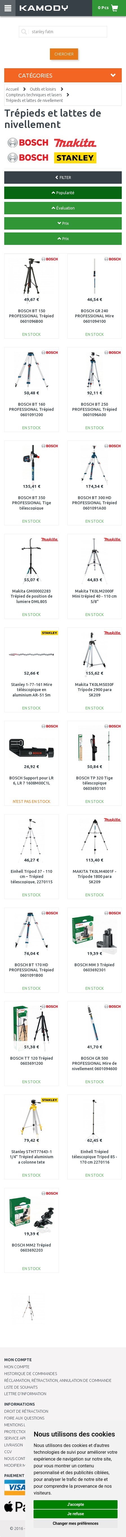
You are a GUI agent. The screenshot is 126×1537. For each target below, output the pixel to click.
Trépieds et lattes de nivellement (34, 100)
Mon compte (17, 1367)
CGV (8, 1452)
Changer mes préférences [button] (75, 1523)
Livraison (13, 1445)
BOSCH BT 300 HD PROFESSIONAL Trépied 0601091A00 (94, 502)
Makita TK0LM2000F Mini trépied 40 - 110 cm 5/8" (94, 596)
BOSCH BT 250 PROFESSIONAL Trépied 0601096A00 (94, 409)
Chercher (64, 54)
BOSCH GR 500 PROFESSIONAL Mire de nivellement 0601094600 (94, 1063)
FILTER (63, 177)
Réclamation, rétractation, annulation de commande (58, 1380)
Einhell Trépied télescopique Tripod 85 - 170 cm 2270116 (94, 1156)
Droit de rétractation (26, 1411)
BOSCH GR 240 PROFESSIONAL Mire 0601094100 (94, 316)
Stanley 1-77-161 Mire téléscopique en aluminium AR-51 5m (31, 689)
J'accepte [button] (75, 1504)
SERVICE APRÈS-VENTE (24, 1438)
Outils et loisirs (43, 89)
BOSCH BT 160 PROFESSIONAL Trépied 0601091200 (31, 409)
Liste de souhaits (20, 1387)
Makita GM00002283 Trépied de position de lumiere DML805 (31, 596)
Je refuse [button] (75, 1514)
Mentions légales (21, 1425)
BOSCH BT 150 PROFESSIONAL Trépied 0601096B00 (31, 316)
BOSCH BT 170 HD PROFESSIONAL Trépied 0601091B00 (31, 970)
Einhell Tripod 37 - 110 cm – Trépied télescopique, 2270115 (31, 876)
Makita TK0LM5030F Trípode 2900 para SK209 (94, 689)
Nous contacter (20, 1458)
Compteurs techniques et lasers (34, 95)
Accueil (12, 89)
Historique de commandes (30, 1373)
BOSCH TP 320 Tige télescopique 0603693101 (94, 783)
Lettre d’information (25, 1393)
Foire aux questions (24, 1418)
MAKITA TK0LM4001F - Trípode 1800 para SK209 (94, 876)
